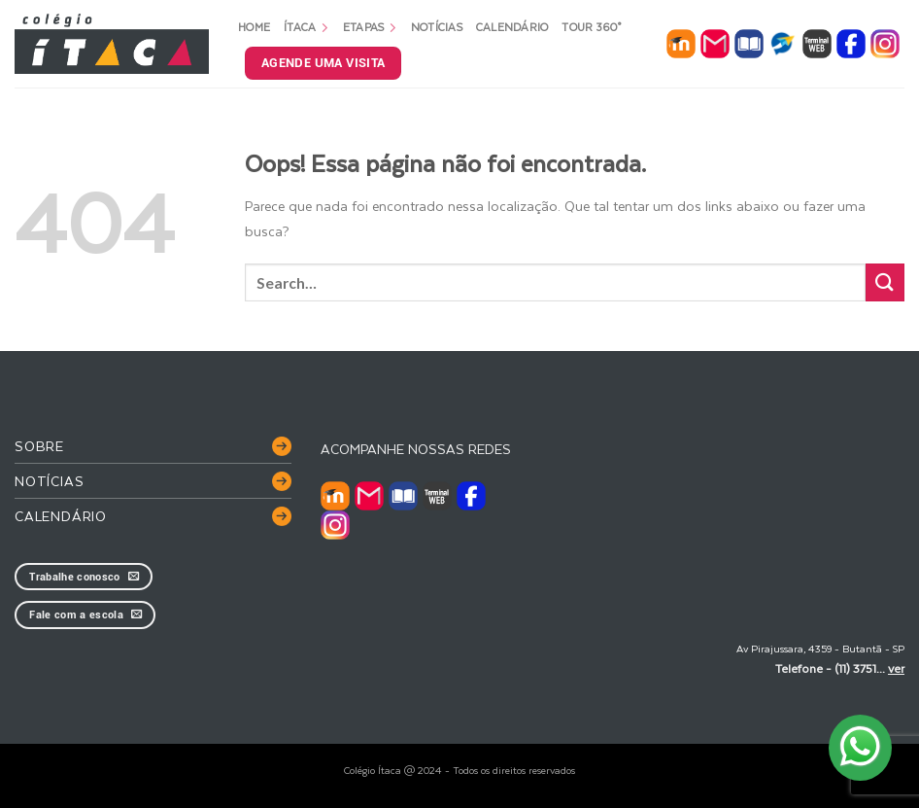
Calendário (512, 26)
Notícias (436, 26)
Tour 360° (591, 26)
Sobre (39, 446)
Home (254, 26)
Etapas (370, 26)
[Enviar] (885, 282)
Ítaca (306, 26)
